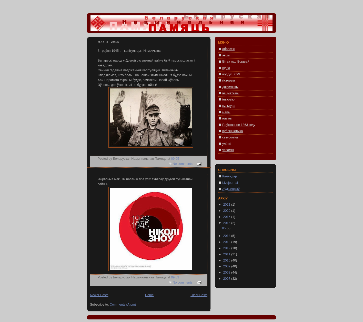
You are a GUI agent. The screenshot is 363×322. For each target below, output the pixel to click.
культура (228, 106)
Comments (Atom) (123, 304)
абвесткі (228, 49)
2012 (227, 248)
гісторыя (228, 80)
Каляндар (229, 176)
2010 (227, 260)
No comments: (183, 164)
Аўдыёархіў (230, 189)
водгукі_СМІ (231, 74)
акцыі (226, 55)
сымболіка (230, 137)
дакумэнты (230, 87)
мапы (226, 112)
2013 (227, 242)
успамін (228, 150)
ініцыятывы (230, 93)
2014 (227, 236)
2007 (227, 278)
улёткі (226, 144)
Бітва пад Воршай (235, 61)
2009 (227, 266)
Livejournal (230, 183)
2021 (227, 204)
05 (224, 228)
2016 (227, 217)
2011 (227, 254)
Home (149, 295)
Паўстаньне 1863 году (238, 125)
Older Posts (198, 295)
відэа (226, 68)
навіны (227, 118)
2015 (227, 223)
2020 (227, 211)
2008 (227, 272)
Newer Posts (99, 295)
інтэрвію (228, 99)
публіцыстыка (232, 131)
